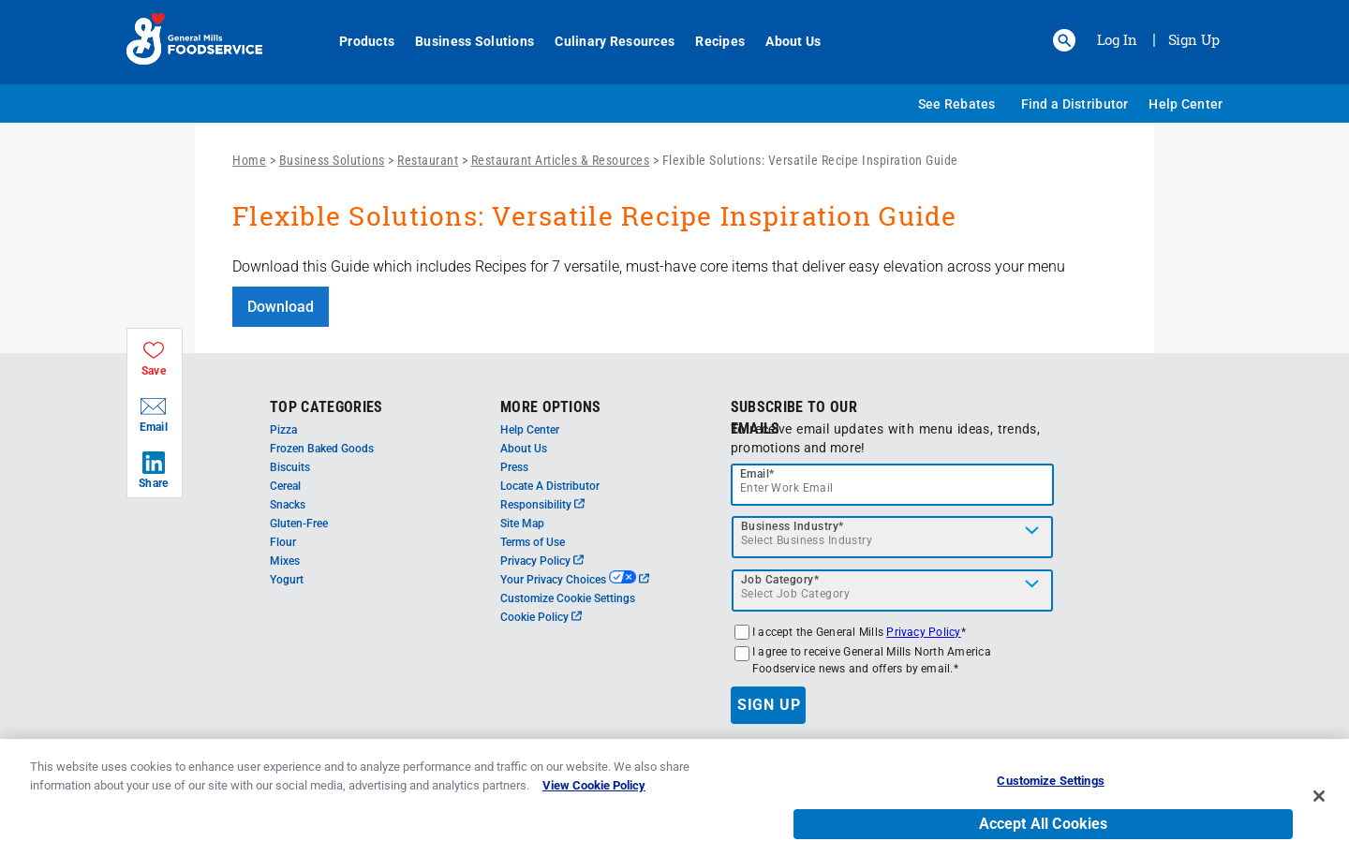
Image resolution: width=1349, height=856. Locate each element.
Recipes (709, 41)
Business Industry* (792, 526)
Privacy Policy (542, 561)
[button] (1064, 40)
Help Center (1186, 103)
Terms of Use (532, 542)
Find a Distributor (1075, 103)
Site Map (522, 523)
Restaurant (427, 160)
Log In (1117, 39)
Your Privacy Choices (574, 579)
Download (280, 307)
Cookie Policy (541, 617)
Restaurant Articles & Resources (560, 160)
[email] (893, 485)
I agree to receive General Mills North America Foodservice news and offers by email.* (871, 660)
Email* (757, 473)
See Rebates (957, 103)
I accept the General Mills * (859, 632)
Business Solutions (464, 41)
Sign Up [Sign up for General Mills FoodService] (1194, 39)
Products (356, 41)
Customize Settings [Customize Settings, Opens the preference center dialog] (1050, 791)
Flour (283, 542)
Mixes (285, 561)
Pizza (283, 429)
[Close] (1319, 807)
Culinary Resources (604, 41)
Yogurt (287, 579)
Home (249, 160)
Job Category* (780, 579)
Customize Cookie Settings (567, 598)
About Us (782, 41)
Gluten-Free (299, 523)
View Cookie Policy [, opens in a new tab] (593, 796)
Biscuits (290, 467)
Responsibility (542, 504)
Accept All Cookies (1043, 834)
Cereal (285, 486)
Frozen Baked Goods (322, 448)
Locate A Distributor (550, 486)
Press (514, 467)
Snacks (287, 504)
